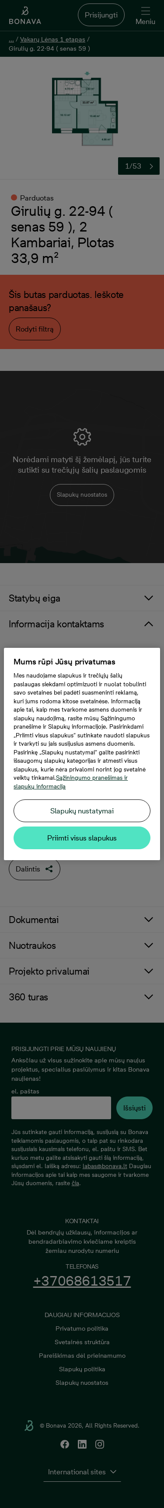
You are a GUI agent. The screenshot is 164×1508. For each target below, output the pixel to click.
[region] (82, 754)
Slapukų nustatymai (82, 810)
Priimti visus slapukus (82, 838)
